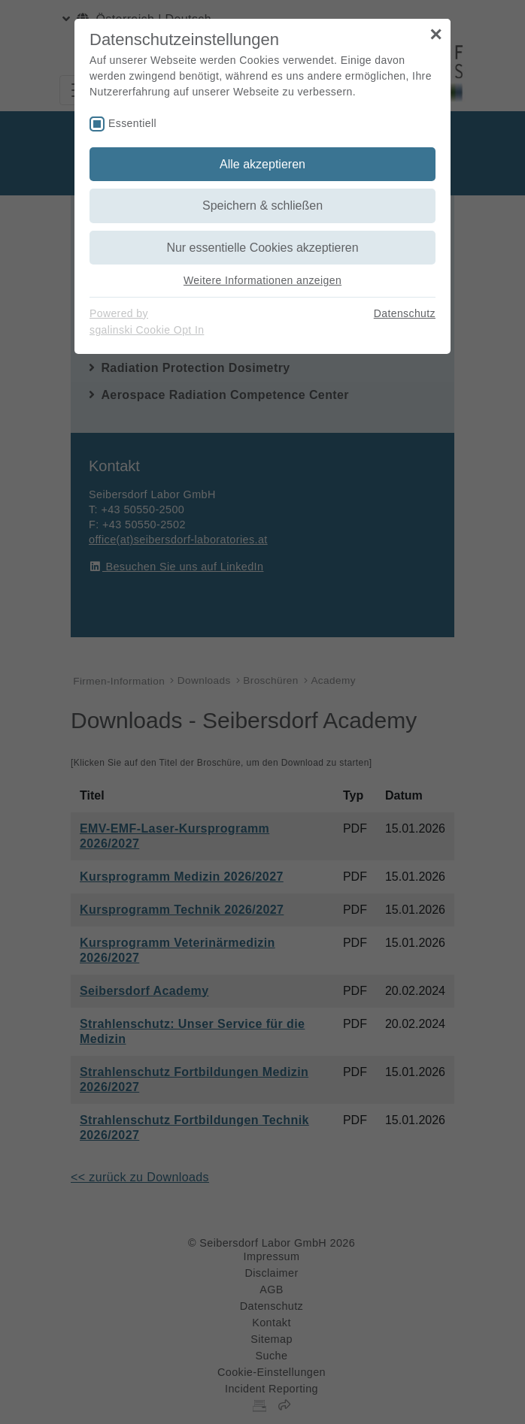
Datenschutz (404, 313)
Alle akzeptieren (262, 164)
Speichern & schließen (262, 205)
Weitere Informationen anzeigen (262, 280)
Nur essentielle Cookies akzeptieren (262, 247)
